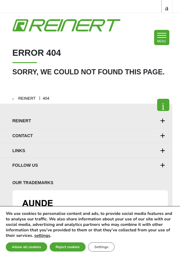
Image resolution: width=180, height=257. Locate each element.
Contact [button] (22, 135)
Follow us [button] (25, 165)
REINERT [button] (21, 120)
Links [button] (18, 150)
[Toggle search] (167, 6)
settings (42, 235)
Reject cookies (68, 247)
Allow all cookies (26, 247)
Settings (101, 247)
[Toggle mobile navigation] (161, 37)
